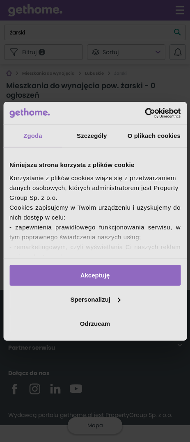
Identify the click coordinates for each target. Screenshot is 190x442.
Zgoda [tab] (32, 135)
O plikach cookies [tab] (154, 135)
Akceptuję (95, 275)
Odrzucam (95, 323)
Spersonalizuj (95, 299)
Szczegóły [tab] (92, 135)
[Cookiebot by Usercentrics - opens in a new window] (145, 113)
